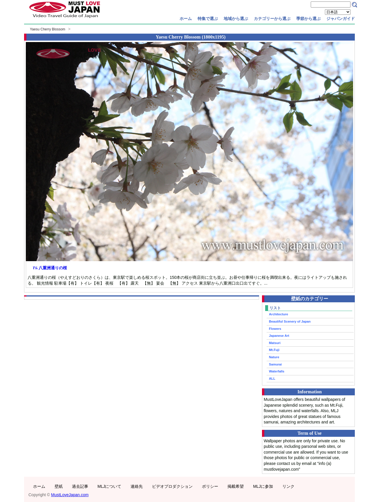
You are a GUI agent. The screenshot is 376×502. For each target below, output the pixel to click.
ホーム (186, 18)
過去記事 (80, 486)
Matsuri (275, 343)
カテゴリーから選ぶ (272, 18)
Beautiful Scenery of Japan (290, 321)
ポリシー (210, 486)
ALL (272, 378)
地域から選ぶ (236, 18)
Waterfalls (276, 371)
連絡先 (137, 486)
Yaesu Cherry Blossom (47, 29)
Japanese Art (279, 335)
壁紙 (59, 486)
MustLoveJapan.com (69, 494)
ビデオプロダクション (172, 486)
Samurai (275, 364)
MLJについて (109, 486)
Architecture (278, 314)
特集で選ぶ (208, 18)
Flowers (275, 328)
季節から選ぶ (308, 18)
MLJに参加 (263, 486)
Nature (274, 357)
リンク (288, 486)
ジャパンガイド (340, 18)
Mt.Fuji (274, 350)
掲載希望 (235, 486)
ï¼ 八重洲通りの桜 (50, 267)
